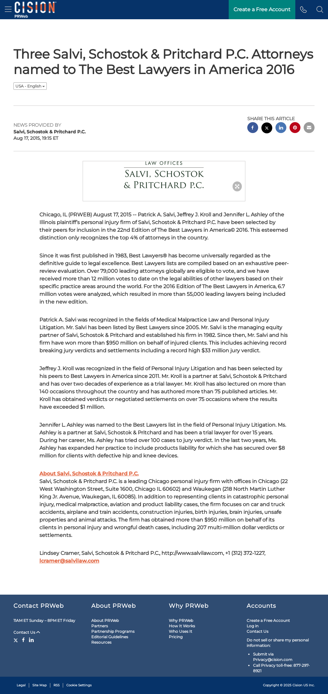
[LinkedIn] (31, 640)
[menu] (8, 9)
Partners (99, 625)
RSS (56, 685)
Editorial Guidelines (109, 636)
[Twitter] (16, 640)
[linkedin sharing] (280, 128)
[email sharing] (309, 128)
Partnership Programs (113, 631)
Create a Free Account (268, 620)
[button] (320, 9)
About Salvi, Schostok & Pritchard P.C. (89, 474)
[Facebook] (23, 640)
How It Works (182, 625)
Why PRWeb (181, 620)
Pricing (176, 636)
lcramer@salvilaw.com (69, 561)
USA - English (30, 86)
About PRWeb (105, 620)
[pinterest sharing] (295, 128)
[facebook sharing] (252, 128)
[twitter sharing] (266, 128)
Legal (21, 685)
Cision (297, 685)
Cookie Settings (79, 685)
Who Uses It (180, 631)
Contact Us (26, 632)
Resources (101, 642)
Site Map (39, 685)
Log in (252, 625)
